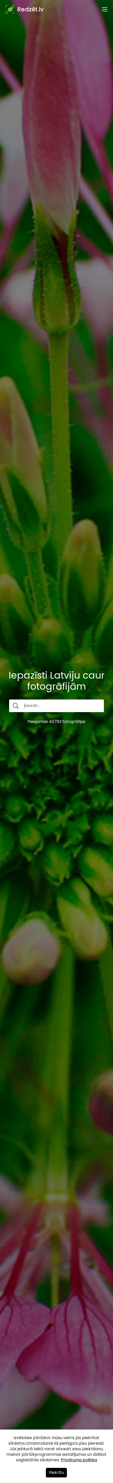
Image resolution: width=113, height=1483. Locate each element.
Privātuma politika (79, 1460)
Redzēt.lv (30, 9)
